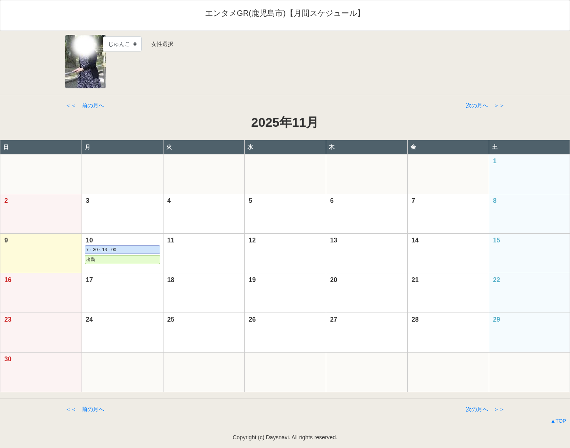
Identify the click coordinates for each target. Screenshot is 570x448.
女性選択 (159, 44)
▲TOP (558, 421)
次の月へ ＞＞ (485, 105)
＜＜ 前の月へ (84, 105)
